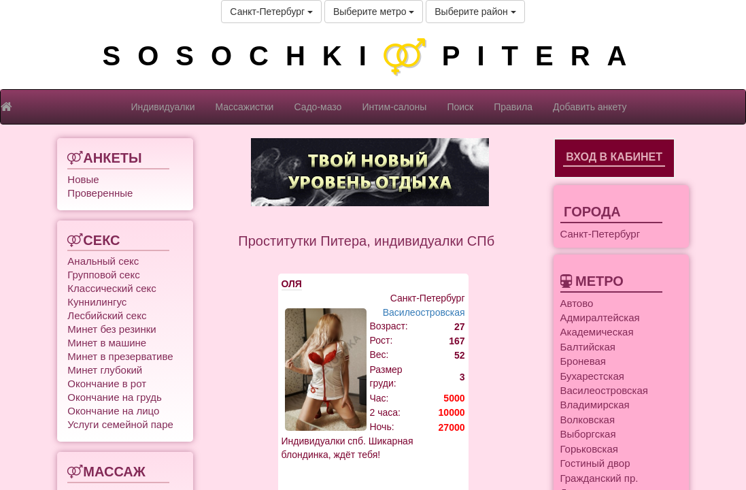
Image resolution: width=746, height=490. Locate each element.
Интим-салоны (394, 106)
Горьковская (589, 449)
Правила (513, 106)
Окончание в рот (106, 383)
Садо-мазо (317, 106)
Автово (577, 303)
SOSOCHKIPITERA (372, 56)
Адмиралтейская (600, 317)
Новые (83, 179)
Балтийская (587, 347)
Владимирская (595, 404)
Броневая (583, 361)
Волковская (587, 419)
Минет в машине (106, 342)
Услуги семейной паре (120, 424)
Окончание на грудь (114, 397)
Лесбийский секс (106, 315)
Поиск (460, 106)
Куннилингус (96, 302)
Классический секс (111, 288)
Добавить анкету (589, 106)
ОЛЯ (292, 283)
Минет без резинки (111, 329)
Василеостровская (424, 312)
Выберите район (475, 11)
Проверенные (100, 193)
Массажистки (244, 106)
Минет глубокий (104, 370)
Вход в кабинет (614, 157)
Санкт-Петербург (271, 11)
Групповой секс (103, 274)
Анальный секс (103, 261)
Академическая (597, 332)
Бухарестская (592, 376)
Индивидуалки (163, 106)
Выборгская (588, 434)
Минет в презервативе (120, 356)
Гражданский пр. (599, 478)
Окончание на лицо (113, 410)
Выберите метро (373, 11)
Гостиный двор (595, 463)
